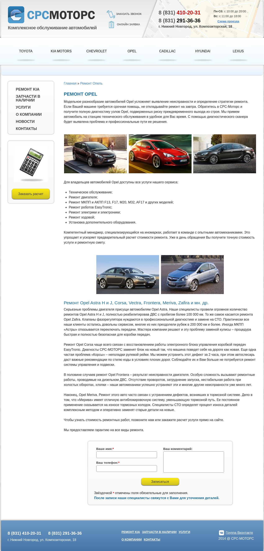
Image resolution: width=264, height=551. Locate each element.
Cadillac (167, 51)
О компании (29, 114)
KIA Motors (61, 51)
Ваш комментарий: (178, 449)
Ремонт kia (28, 89)
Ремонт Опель (91, 83)
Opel (132, 51)
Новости (25, 121)
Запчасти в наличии (28, 98)
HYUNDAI (202, 51)
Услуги (23, 107)
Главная (70, 83)
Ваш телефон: (108, 462)
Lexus (238, 51)
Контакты (26, 129)
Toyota (25, 51)
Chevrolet (96, 51)
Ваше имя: (105, 449)
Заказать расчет (30, 194)
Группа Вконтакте (239, 532)
